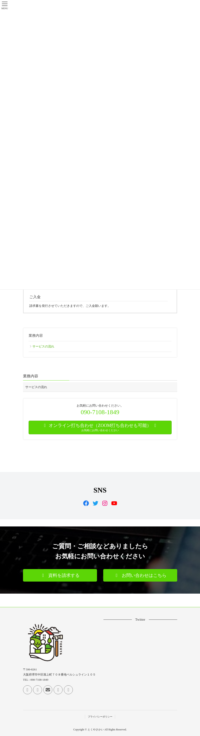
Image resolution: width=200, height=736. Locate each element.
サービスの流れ (43, 346)
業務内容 (36, 335)
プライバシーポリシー (100, 716)
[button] (60, 575)
